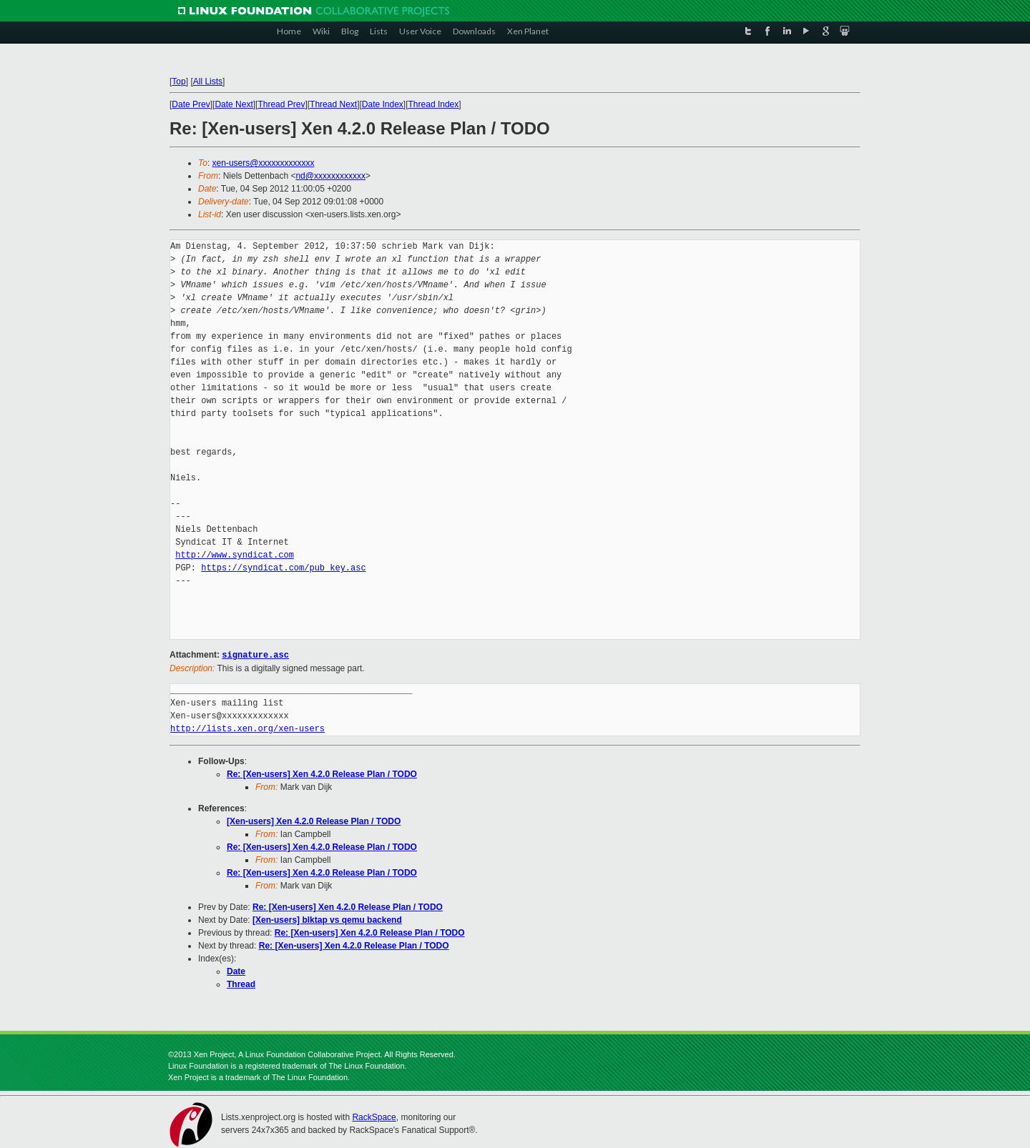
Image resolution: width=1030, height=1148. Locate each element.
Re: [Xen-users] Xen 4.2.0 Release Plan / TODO (322, 773)
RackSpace (374, 1117)
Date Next (233, 104)
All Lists (207, 81)
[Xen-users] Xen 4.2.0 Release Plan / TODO (314, 821)
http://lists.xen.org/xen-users (247, 728)
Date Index (382, 104)
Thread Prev (281, 104)
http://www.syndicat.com (234, 555)
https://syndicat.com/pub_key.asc (283, 568)
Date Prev (191, 104)
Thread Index (433, 104)
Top (178, 81)
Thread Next (333, 104)
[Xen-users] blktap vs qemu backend (327, 919)
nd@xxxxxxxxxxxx (330, 176)
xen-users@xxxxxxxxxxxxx (263, 163)
